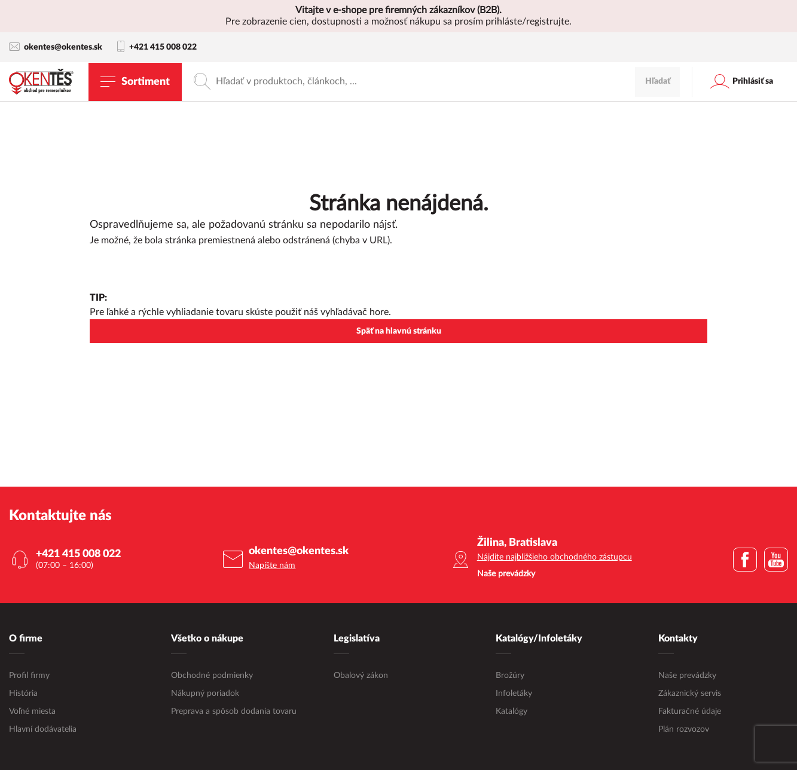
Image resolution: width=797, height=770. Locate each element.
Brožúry (510, 675)
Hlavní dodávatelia (43, 729)
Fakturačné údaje (689, 711)
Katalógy (511, 711)
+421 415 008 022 (157, 47)
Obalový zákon (361, 675)
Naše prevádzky (687, 675)
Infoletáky (514, 693)
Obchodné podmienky (212, 675)
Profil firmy (29, 675)
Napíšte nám (272, 565)
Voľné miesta (32, 711)
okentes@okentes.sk (55, 46)
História (23, 693)
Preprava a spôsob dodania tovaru (234, 711)
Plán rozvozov (683, 729)
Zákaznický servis (689, 693)
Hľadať (657, 81)
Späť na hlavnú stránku (398, 331)
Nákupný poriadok (205, 693)
